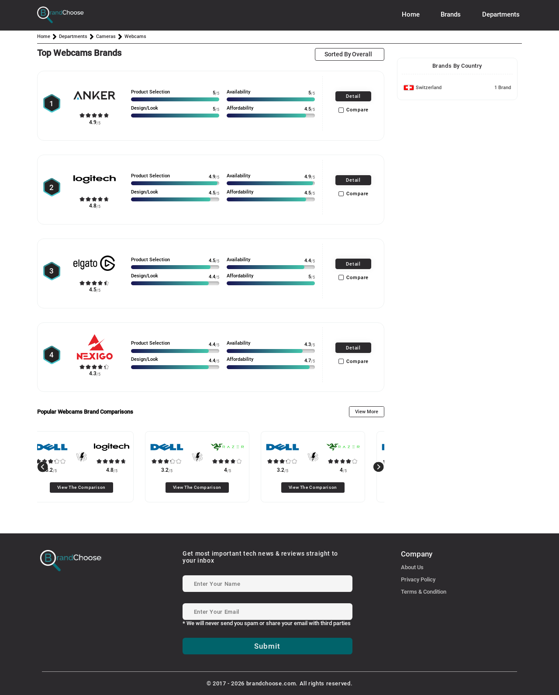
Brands (451, 14)
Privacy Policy (418, 579)
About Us (412, 567)
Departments (501, 14)
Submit (267, 646)
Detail (353, 96)
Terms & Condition (423, 591)
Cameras (106, 36)
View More (366, 412)
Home (411, 14)
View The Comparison (95, 487)
